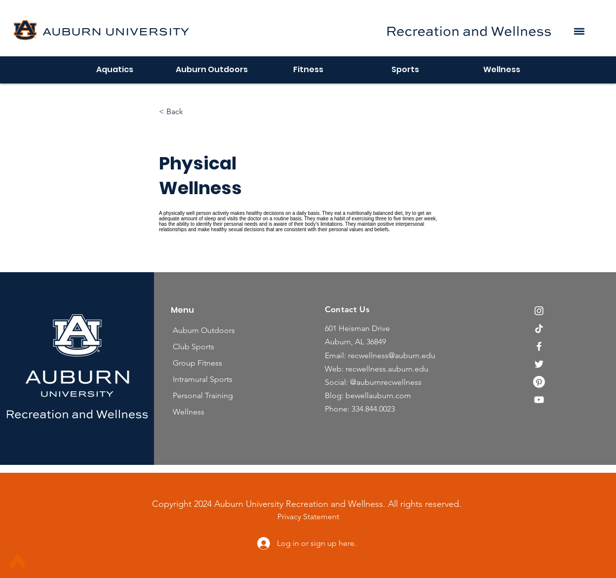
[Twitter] (539, 364)
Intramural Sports (202, 379)
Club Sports (193, 346)
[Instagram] (539, 311)
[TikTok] (539, 328)
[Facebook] (539, 346)
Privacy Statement (308, 516)
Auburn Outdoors (204, 330)
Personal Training (203, 395)
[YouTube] (539, 400)
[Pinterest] (539, 382)
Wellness (188, 411)
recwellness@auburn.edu (391, 355)
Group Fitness (197, 363)
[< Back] (186, 112)
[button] (579, 31)
